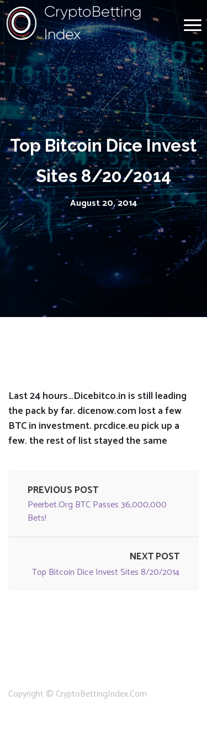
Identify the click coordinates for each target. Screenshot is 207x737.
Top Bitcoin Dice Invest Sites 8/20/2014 (105, 572)
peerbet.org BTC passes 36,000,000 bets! (97, 512)
